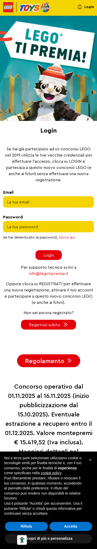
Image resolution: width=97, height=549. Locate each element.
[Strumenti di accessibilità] (22, 540)
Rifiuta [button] (26, 526)
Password (13, 216)
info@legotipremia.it (48, 273)
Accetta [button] (70, 526)
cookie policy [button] (51, 473)
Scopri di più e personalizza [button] (48, 538)
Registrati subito (44, 324)
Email (8, 192)
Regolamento (44, 361)
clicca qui (67, 237)
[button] (90, 460)
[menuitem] (86, 8)
